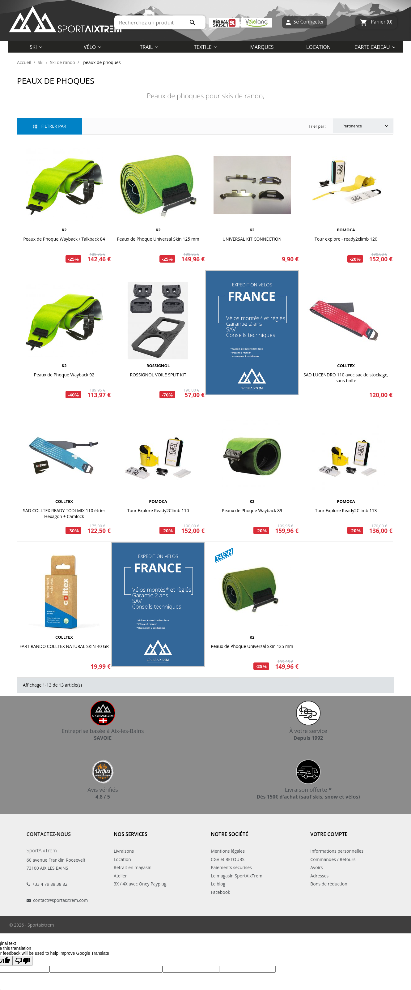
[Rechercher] (159, 22)
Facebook (220, 892)
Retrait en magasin (132, 867)
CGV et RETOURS (227, 859)
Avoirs (316, 867)
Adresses (319, 876)
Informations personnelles (336, 851)
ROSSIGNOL (158, 365)
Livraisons (124, 851)
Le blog (218, 884)
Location (122, 859)
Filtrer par (49, 126)
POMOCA (346, 230)
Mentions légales (228, 851)
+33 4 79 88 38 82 (49, 884)
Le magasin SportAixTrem (236, 876)
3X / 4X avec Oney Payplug (140, 884)
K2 (63, 230)
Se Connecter (304, 22)
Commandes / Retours (332, 859)
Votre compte (328, 834)
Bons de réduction (328, 884)
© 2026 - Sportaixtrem (31, 925)
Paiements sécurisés (231, 867)
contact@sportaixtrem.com (60, 900)
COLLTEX (346, 365)
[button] (205, 46)
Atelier (120, 876)
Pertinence (365, 126)
